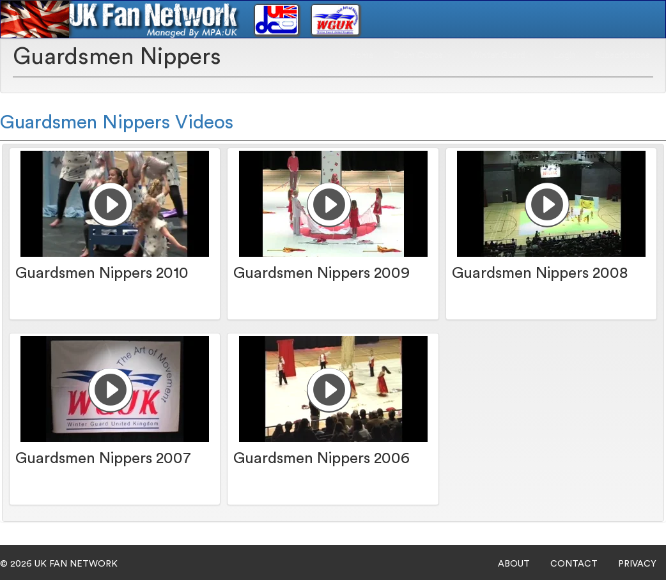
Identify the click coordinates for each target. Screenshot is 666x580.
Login (565, 54)
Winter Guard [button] (502, 54)
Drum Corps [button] (422, 54)
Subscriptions (622, 54)
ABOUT (514, 564)
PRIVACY (637, 564)
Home (362, 54)
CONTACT (574, 564)
